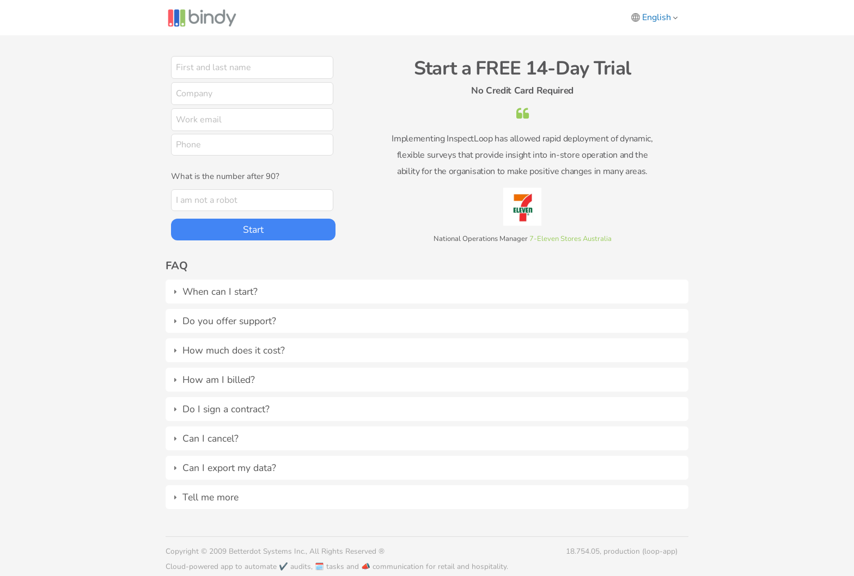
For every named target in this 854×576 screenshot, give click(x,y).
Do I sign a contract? (226, 409)
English (660, 17)
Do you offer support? (229, 320)
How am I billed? (218, 379)
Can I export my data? (229, 467)
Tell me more (210, 497)
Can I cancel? (210, 438)
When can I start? (220, 291)
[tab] (427, 292)
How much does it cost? (233, 350)
